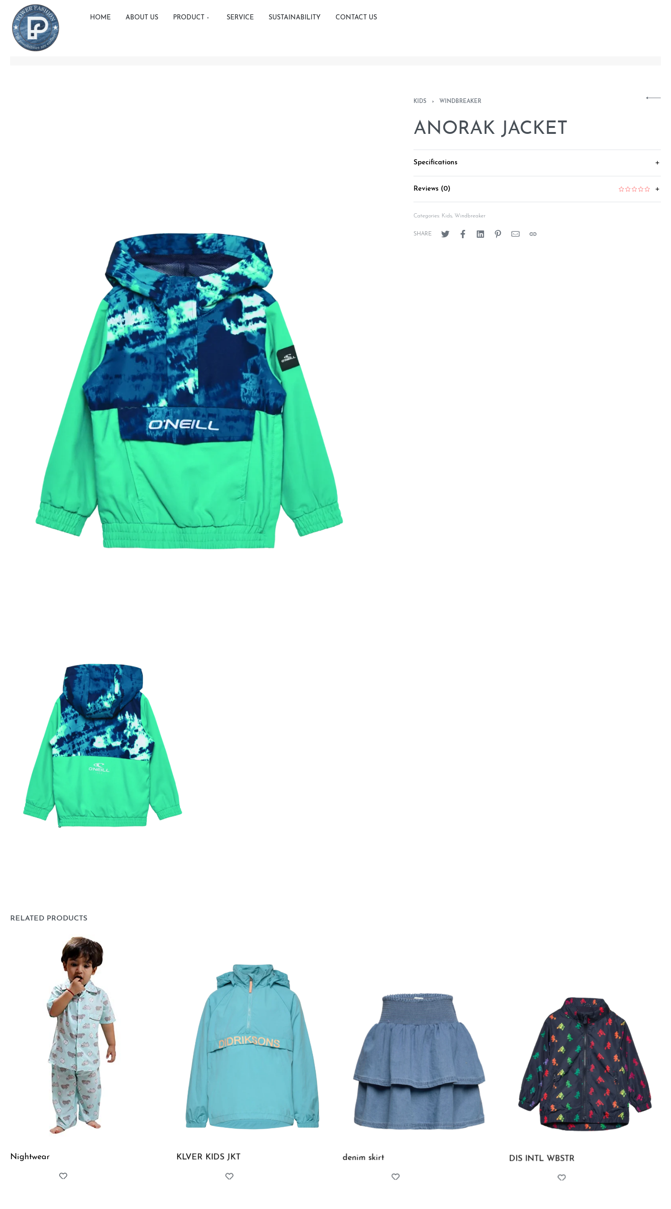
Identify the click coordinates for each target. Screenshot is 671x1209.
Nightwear (30, 1159)
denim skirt (364, 1166)
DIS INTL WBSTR (543, 1173)
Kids (419, 101)
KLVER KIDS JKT (209, 1162)
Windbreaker (460, 101)
